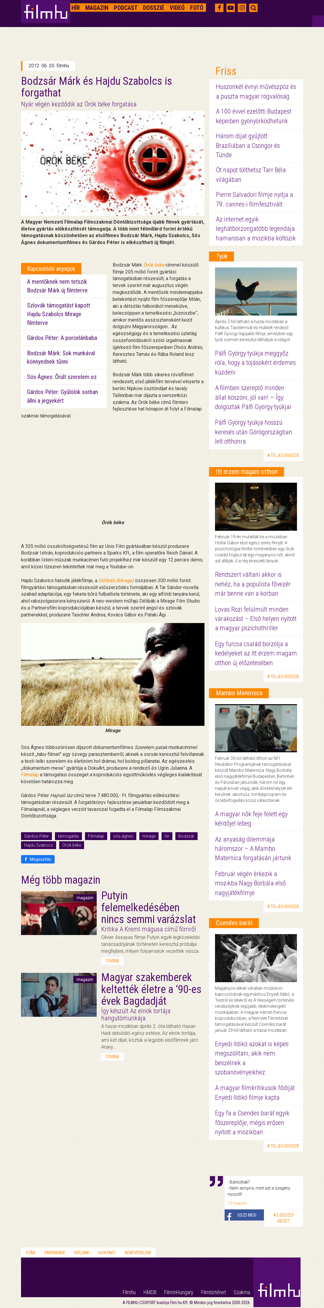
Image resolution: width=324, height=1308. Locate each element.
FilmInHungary (178, 1292)
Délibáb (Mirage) (116, 580)
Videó (177, 7)
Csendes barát (234, 923)
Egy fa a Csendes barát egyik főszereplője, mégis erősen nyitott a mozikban (252, 1122)
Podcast (126, 7)
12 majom (237, 1203)
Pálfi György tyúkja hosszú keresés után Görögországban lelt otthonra (253, 432)
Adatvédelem (138, 1252)
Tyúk (222, 256)
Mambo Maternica (239, 693)
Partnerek (54, 1252)
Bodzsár (186, 836)
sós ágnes (123, 836)
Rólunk (81, 1252)
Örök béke (71, 845)
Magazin (96, 7)
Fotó (196, 7)
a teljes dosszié (283, 455)
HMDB (150, 1292)
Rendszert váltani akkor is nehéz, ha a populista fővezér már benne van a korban (253, 584)
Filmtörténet (213, 1292)
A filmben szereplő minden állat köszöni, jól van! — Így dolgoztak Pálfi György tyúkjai (253, 397)
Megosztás (38, 859)
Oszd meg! (247, 1215)
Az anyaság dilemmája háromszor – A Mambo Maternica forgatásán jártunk (253, 849)
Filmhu (129, 1292)
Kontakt (106, 1252)
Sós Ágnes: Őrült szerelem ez (62, 376)
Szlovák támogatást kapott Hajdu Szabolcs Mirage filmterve (58, 314)
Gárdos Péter (36, 836)
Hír (75, 7)
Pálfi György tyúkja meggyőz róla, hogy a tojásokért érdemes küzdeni (255, 363)
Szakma (242, 1292)
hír (167, 836)
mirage (149, 836)
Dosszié (153, 7)
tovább (112, 960)
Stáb (30, 1252)
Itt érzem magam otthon (247, 471)
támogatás (68, 836)
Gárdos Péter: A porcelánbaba (62, 337)
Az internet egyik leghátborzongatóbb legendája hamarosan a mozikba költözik (256, 228)
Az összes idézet (284, 1218)
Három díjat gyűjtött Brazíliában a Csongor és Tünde (248, 145)
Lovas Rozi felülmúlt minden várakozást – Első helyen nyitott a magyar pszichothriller (256, 619)
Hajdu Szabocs (38, 845)
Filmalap (30, 775)
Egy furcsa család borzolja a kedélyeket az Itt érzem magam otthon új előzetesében (256, 653)
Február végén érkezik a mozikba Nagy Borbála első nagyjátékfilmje (250, 883)
